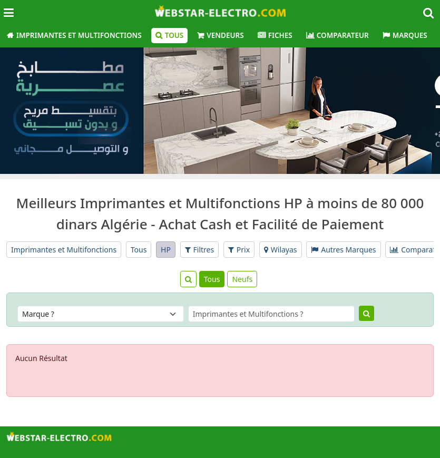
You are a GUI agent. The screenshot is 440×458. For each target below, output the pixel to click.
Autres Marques (343, 250)
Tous (174, 35)
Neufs (242, 279)
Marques (410, 35)
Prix (239, 250)
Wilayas (280, 250)
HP (166, 250)
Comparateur (343, 35)
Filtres (199, 250)
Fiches (280, 35)
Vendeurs (225, 35)
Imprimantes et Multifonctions (79, 35)
